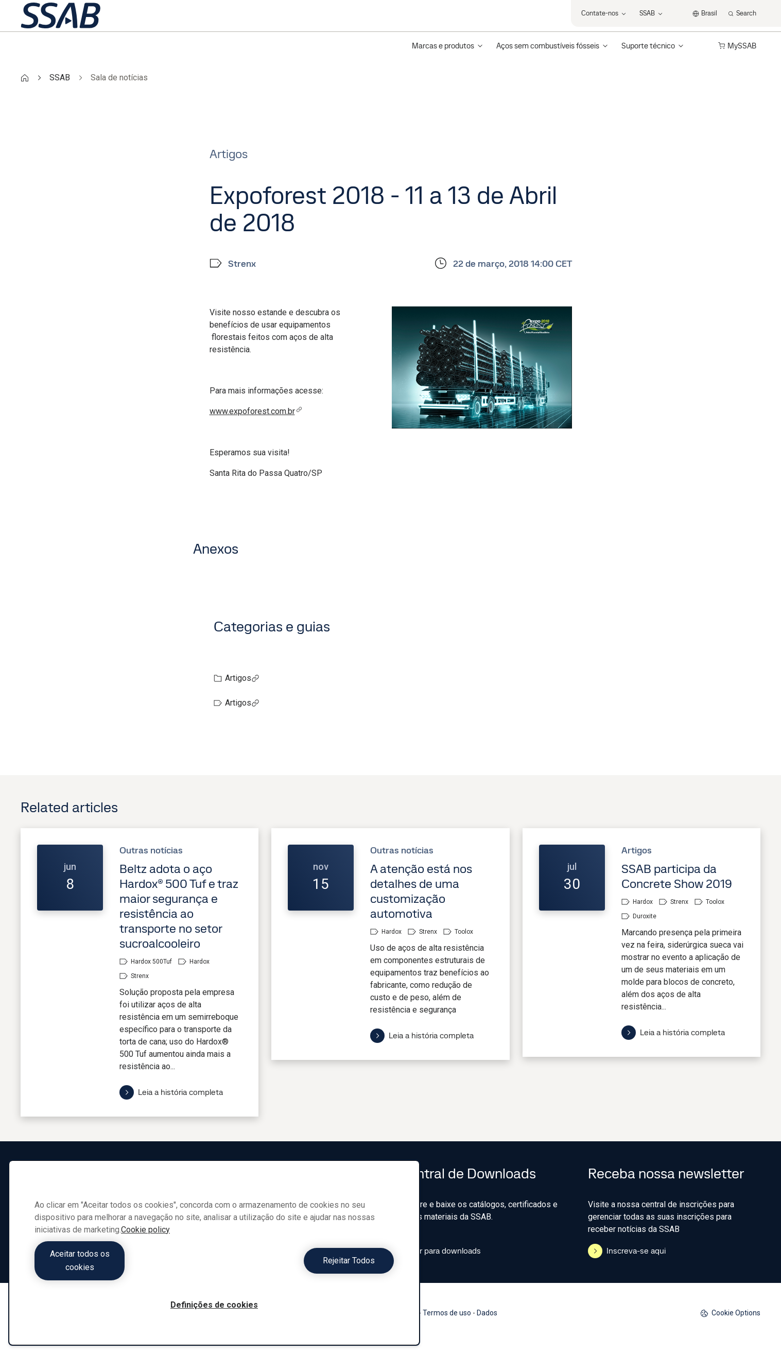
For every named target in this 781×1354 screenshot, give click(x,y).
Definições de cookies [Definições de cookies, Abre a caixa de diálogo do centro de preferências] (214, 1305)
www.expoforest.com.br (256, 411)
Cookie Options (730, 1313)
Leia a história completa (171, 1092)
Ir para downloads (440, 1251)
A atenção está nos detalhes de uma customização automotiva (421, 891)
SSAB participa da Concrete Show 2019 (676, 876)
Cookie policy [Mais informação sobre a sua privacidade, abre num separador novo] (145, 1243)
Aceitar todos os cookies (122, 1267)
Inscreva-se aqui (627, 1251)
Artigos (242, 678)
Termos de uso (447, 1313)
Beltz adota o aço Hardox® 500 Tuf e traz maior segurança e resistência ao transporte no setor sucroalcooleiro (178, 906)
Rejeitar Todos (307, 1267)
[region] (214, 1259)
